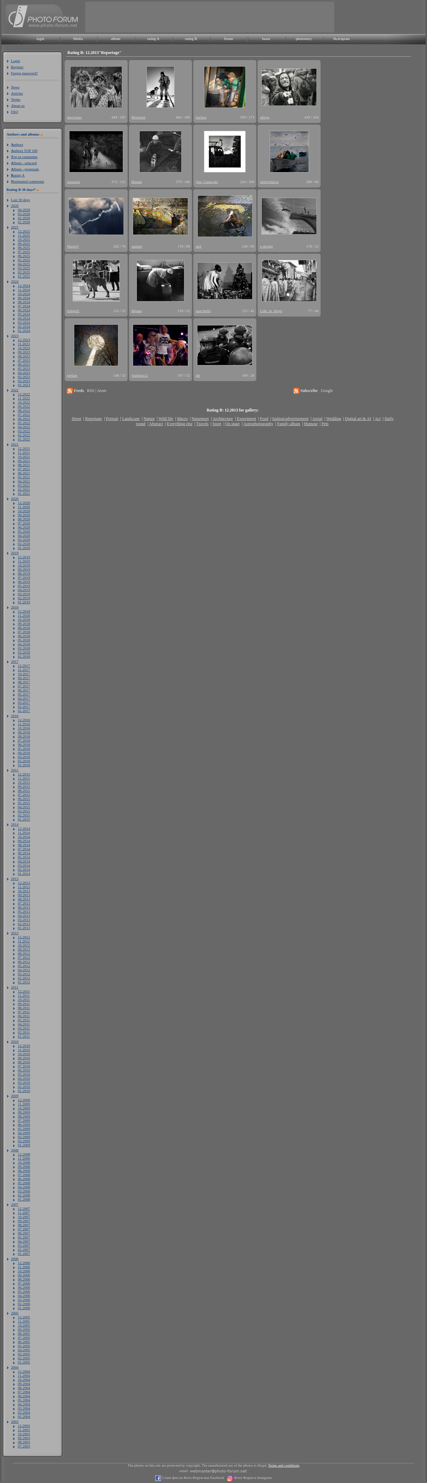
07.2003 (24, 1446)
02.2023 (24, 381)
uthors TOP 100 (24, 151)
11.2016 (24, 724)
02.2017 (24, 706)
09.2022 (24, 406)
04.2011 (24, 1024)
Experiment (246, 418)
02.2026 (24, 218)
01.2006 (24, 1308)
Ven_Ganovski (207, 182)
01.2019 (24, 602)
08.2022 (24, 410)
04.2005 (24, 1350)
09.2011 (24, 1004)
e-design (266, 246)
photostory (304, 39)
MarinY (73, 246)
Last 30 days (20, 200)
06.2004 (24, 1396)
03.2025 (24, 268)
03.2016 (24, 757)
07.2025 (24, 252)
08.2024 (24, 302)
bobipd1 (73, 311)
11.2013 (24, 887)
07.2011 (24, 1012)
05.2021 (24, 477)
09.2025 (24, 243)
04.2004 (24, 1404)
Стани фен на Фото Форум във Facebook (192, 1478)
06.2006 (24, 1287)
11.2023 (24, 344)
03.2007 (24, 1245)
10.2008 (24, 1162)
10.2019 (24, 565)
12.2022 (24, 394)
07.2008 (24, 1175)
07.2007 (24, 1229)
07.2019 (24, 577)
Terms (15, 99)
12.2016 (24, 720)
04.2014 (24, 861)
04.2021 (24, 481)
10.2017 (24, 674)
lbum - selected (24, 163)
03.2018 (24, 648)
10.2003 (24, 1434)
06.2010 (24, 1070)
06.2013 (24, 907)
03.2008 (24, 1191)
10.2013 (24, 891)
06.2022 (24, 419)
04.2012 (24, 970)
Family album (288, 423)
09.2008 (24, 1166)
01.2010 (24, 1091)
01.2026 (24, 222)
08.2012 (24, 953)
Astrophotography (258, 423)
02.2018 (24, 652)
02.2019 (24, 598)
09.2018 (24, 623)
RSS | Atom (96, 390)
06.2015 (24, 799)
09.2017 (24, 678)
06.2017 (24, 690)
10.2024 (24, 294)
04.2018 (24, 644)
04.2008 (24, 1187)
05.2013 (24, 911)
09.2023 (24, 352)
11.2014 (24, 832)
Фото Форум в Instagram (252, 1478)
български (341, 39)
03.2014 (24, 865)
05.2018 (24, 640)
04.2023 (24, 372)
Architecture (222, 418)
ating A (18, 175)
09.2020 (24, 515)
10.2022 (24, 402)
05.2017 (24, 694)
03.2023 (24, 377)
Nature (149, 418)
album (115, 39)
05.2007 (24, 1237)
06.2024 (24, 310)
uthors (17, 144)
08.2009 (24, 1116)
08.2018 (24, 628)
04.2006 (24, 1295)
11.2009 (24, 1104)
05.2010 (24, 1074)
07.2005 (24, 1337)
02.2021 (24, 489)
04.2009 (24, 1133)
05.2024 (24, 314)
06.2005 (24, 1342)
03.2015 (24, 811)
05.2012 (24, 966)
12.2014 (24, 828)
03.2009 (24, 1137)
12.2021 (24, 448)
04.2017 (24, 698)
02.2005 (24, 1358)
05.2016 (24, 748)
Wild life (166, 418)
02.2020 (24, 544)
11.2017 (24, 670)
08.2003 (24, 1442)
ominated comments (27, 181)
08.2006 (24, 1279)
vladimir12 (139, 375)
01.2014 (24, 873)
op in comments (24, 157)
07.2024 (24, 306)
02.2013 (24, 924)
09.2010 (24, 1058)
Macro (182, 418)
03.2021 (24, 485)
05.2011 (24, 1020)
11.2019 (24, 561)
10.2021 (24, 456)
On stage (232, 423)
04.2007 (24, 1241)
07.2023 (24, 360)
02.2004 (24, 1412)
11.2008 (24, 1158)
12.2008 (24, 1154)
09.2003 (24, 1438)
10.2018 (24, 619)
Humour (311, 423)
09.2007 (24, 1221)
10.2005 (24, 1325)
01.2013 (24, 928)
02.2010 (24, 1087)
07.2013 (24, 903)
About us (18, 105)
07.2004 (24, 1392)
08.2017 (24, 682)
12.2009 (24, 1100)
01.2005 (24, 1362)
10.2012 (24, 945)
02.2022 (24, 435)
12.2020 (24, 503)
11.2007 (24, 1213)
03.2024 (24, 322)
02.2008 (24, 1195)
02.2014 (24, 869)
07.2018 (24, 632)
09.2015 (24, 786)
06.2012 (24, 962)
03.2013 (24, 920)
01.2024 (24, 330)
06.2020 (24, 527)
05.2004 (24, 1400)
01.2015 (24, 819)
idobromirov (269, 182)
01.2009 (24, 1145)
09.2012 (24, 949)
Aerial (317, 418)
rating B (191, 39)
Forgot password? (24, 73)
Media (78, 39)
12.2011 (24, 991)
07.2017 (24, 686)
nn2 (199, 246)
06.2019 (24, 581)
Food (264, 418)
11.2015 (24, 778)
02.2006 (24, 1304)
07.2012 (24, 957)
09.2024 (24, 298)
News (15, 87)
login (40, 39)
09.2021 (24, 461)
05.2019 (24, 586)
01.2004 (24, 1416)
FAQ (14, 112)
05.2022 (24, 423)
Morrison (138, 117)
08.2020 (24, 519)
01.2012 (24, 982)
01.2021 (24, 493)
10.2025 (24, 239)
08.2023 (24, 356)
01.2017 (24, 711)
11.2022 (24, 398)
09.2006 (24, 1275)
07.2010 (24, 1066)
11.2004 (24, 1375)
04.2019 (24, 590)
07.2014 (24, 849)
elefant (72, 375)
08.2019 (24, 573)
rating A (153, 39)
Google (327, 390)
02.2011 (24, 1032)
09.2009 (24, 1112)
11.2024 (24, 290)
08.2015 (24, 790)
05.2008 (24, 1183)
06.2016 (24, 744)
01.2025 (24, 276)
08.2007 (24, 1225)
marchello (203, 311)
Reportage (93, 418)
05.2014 (24, 857)
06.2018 (24, 636)
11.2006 (24, 1267)
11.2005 (24, 1321)
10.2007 (24, 1217)
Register (17, 67)
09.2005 (24, 1329)
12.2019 (24, 557)
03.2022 (24, 431)
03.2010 (24, 1082)
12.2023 (24, 340)
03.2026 (24, 214)
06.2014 (24, 853)
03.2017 (24, 702)
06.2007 (24, 1233)
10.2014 (24, 837)
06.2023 (24, 364)
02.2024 (24, 326)
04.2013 (24, 915)
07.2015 (24, 795)
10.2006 (24, 1271)
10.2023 (24, 348)
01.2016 (24, 765)
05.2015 (24, 803)
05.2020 (24, 531)
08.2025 (24, 248)
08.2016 (24, 736)
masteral (73, 182)
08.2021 (24, 465)
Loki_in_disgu (271, 311)
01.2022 (24, 439)
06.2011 (24, 1016)
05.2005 (24, 1346)
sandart (136, 246)
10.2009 (24, 1108)
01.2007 (24, 1253)
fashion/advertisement (290, 418)
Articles (17, 93)
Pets (325, 423)
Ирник (136, 182)
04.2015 (24, 807)
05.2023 (24, 368)
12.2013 (24, 883)
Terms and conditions (284, 1465)
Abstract (156, 423)
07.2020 (24, 523)
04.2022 (24, 427)
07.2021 (24, 469)
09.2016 (24, 732)
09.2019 (24, 569)
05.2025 (24, 260)
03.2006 (24, 1300)
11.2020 (24, 507)
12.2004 (24, 1371)
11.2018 (24, 615)
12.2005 (24, 1317)
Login (15, 61)
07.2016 (24, 740)
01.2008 (24, 1199)
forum (228, 39)
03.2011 (24, 1028)
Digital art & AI (358, 418)
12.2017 (24, 665)
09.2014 (24, 841)
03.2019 (24, 594)
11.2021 (24, 452)
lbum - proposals (25, 169)
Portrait (112, 418)
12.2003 (24, 1426)
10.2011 (24, 999)
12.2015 (24, 774)
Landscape (131, 418)
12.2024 (24, 285)
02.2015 (24, 815)
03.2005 (24, 1354)
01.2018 (24, 656)
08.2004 (24, 1388)
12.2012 (24, 937)
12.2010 (24, 1046)
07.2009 (24, 1120)
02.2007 (24, 1249)
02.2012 (24, 978)
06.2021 (24, 473)
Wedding (333, 418)
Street (76, 418)
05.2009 (24, 1129)
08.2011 (24, 1008)
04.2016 (24, 753)
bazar (266, 39)
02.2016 (24, 761)
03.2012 (24, 974)
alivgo (265, 117)
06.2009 (24, 1124)
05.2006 (24, 1291)
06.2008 (24, 1179)
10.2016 (24, 728)
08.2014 (24, 845)
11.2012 (24, 941)
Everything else (180, 423)
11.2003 (24, 1430)
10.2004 (24, 1379)
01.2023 (24, 385)
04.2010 (24, 1078)
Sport (216, 423)
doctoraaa (74, 117)
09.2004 (24, 1384)
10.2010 (24, 1054)
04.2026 (24, 210)
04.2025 (24, 264)
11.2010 (24, 1050)
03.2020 (24, 539)
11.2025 (24, 235)
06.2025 (24, 256)
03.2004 (24, 1408)
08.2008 (24, 1171)
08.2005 (24, 1333)
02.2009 (24, 1141)
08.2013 (24, 899)
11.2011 (24, 995)
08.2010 (24, 1062)
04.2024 (24, 318)
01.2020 (24, 548)
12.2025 (24, 231)
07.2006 (24, 1283)
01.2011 (24, 1036)
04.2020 (24, 535)
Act (377, 418)
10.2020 (24, 511)
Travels (202, 423)
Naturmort (200, 418)
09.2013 (24, 895)
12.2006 (24, 1263)
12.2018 (24, 611)
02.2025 (24, 272)
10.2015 (24, 782)
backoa (201, 117)
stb (198, 375)
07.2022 (24, 414)
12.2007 (24, 1208)
